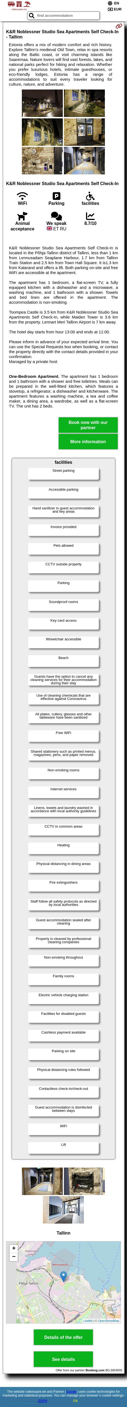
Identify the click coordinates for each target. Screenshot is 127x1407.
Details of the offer (63, 1337)
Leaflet (88, 1320)
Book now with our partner (88, 425)
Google (71, 1392)
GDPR (42, 1401)
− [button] (14, 1257)
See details (63, 1359)
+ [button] (14, 1249)
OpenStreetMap (108, 1320)
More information (88, 441)
